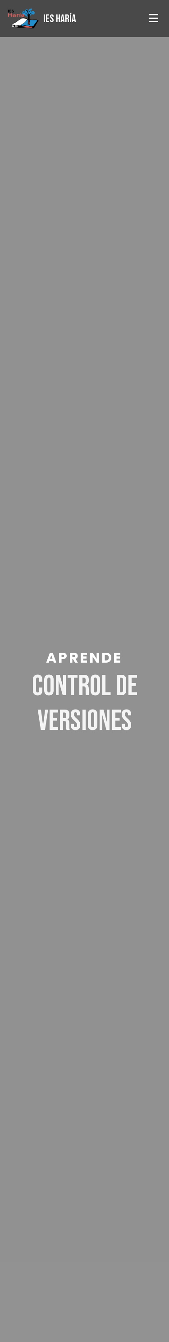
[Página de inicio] (41, 18)
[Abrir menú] (153, 19)
